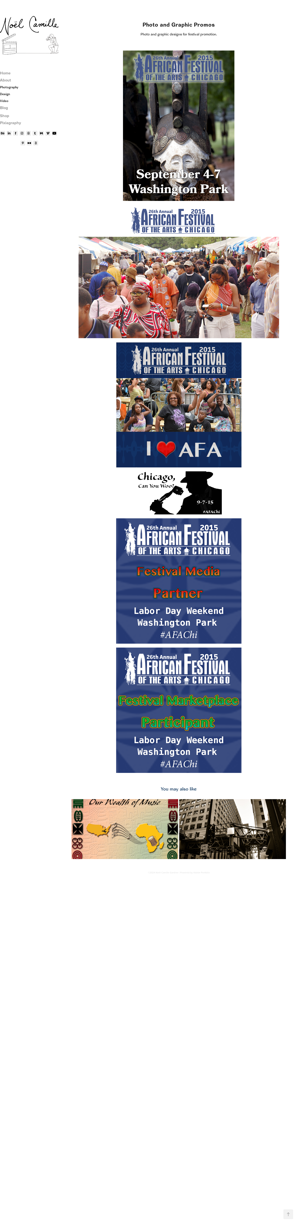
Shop (4, 115)
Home (5, 73)
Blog (4, 107)
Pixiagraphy (10, 123)
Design (5, 94)
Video (4, 101)
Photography (9, 87)
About (5, 80)
